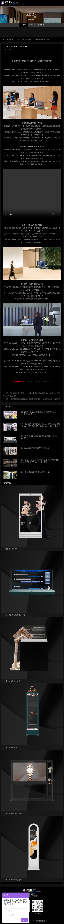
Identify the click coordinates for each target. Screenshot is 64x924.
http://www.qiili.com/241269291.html (32, 381)
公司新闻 (23, 25)
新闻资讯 (12, 39)
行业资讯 (32, 25)
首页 (4, 39)
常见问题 (41, 25)
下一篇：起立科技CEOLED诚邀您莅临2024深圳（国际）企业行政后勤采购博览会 (32, 399)
